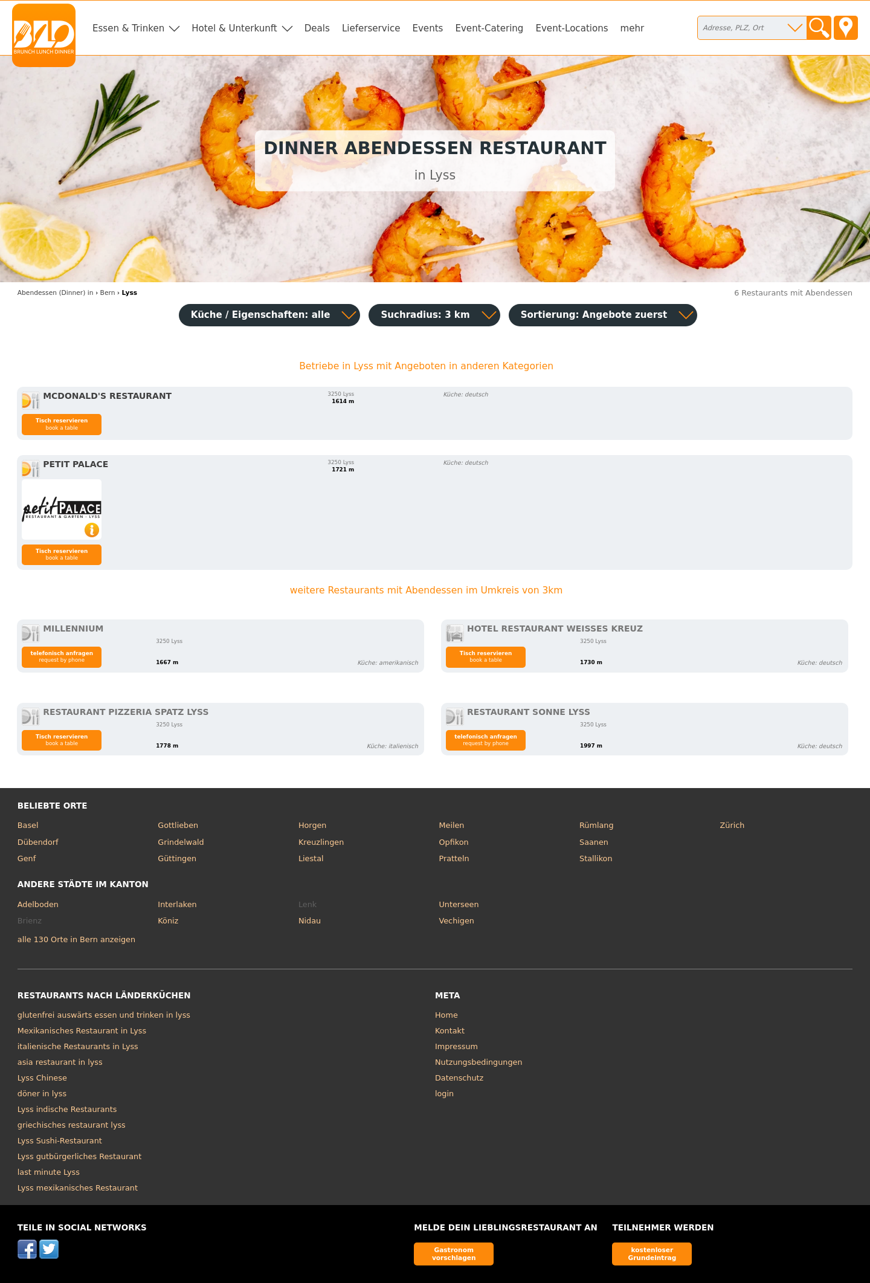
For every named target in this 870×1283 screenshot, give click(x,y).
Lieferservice (371, 28)
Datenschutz (459, 1077)
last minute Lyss (49, 1172)
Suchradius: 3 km (425, 314)
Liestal (311, 858)
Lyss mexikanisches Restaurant (78, 1187)
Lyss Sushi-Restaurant (60, 1140)
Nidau (309, 920)
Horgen (312, 825)
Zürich (732, 825)
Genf (27, 858)
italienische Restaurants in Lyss (78, 1046)
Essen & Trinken (128, 28)
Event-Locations (571, 28)
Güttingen (177, 858)
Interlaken (177, 904)
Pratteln (454, 858)
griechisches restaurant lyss (72, 1124)
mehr (632, 28)
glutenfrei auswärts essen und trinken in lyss (104, 1015)
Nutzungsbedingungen (479, 1062)
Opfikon (453, 842)
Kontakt (450, 1030)
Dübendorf (38, 842)
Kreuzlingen (321, 842)
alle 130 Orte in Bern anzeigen (76, 939)
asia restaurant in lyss (60, 1062)
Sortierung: (594, 314)
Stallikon (595, 858)
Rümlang (596, 825)
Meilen (451, 825)
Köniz (168, 920)
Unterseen (458, 904)
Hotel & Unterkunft (234, 28)
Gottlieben (178, 825)
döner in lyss (42, 1093)
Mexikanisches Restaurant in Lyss (82, 1030)
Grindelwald (181, 842)
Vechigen (456, 920)
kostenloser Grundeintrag (652, 1253)
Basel (28, 825)
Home (446, 1015)
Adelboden (38, 904)
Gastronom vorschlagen (454, 1253)
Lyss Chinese (42, 1077)
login (444, 1093)
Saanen (593, 842)
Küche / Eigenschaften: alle (260, 314)
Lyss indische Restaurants (67, 1109)
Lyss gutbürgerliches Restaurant (79, 1156)
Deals (317, 28)
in (56, 293)
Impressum (456, 1046)
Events (427, 28)
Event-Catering (489, 28)
